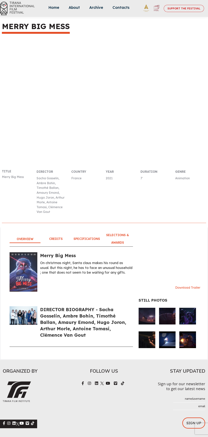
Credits (56, 239)
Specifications (87, 239)
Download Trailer (187, 287)
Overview (25, 239)
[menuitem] (54, 8)
